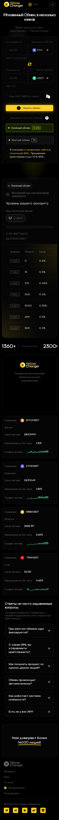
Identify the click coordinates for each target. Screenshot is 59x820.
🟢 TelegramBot (14, 787)
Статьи (8, 782)
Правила (9, 771)
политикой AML (19, 153)
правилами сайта (37, 149)
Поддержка (11, 793)
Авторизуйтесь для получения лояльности (30, 194)
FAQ (6, 777)
